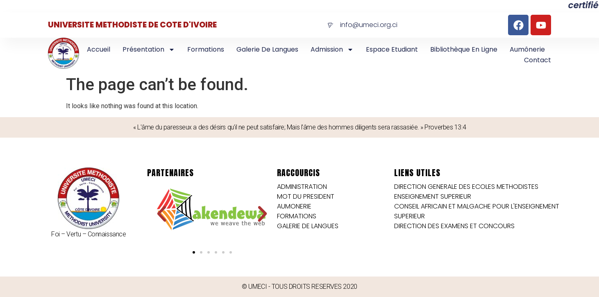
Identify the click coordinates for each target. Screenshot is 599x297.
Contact (537, 60)
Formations (205, 49)
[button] (161, 214)
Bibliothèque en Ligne (463, 49)
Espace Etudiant (392, 49)
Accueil (98, 49)
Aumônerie (527, 49)
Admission (332, 49)
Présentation (149, 49)
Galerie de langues (267, 49)
